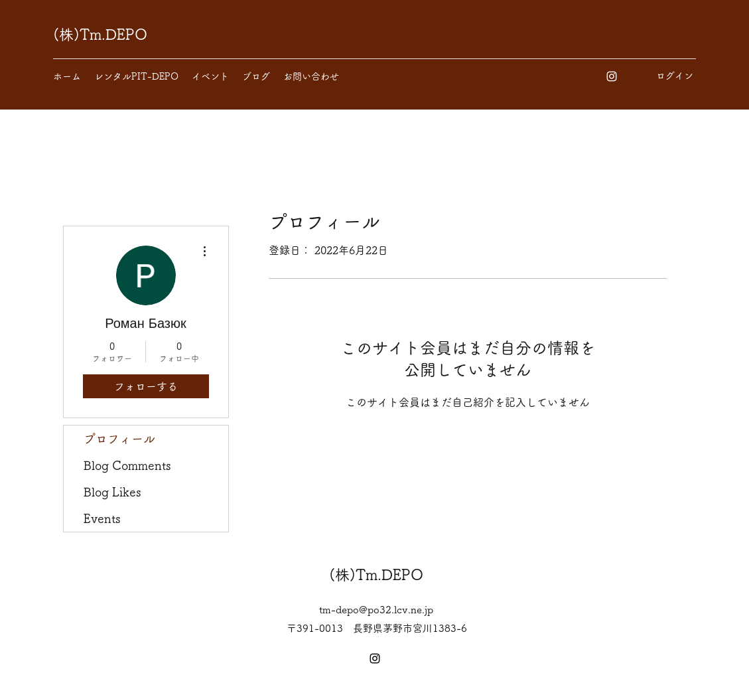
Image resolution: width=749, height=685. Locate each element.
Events (102, 518)
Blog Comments (127, 465)
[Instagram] (611, 76)
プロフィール (119, 439)
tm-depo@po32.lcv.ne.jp (376, 610)
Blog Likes (112, 492)
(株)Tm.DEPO (100, 34)
